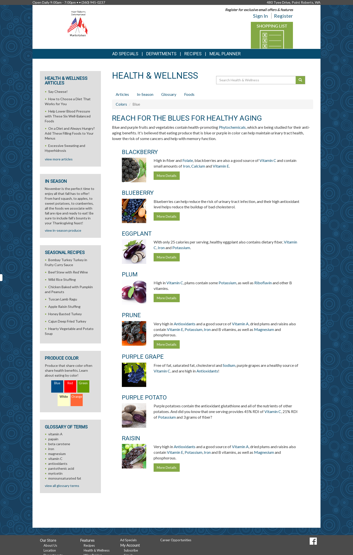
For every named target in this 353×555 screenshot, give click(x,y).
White (64, 396)
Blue (57, 383)
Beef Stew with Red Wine (68, 272)
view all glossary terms (62, 486)
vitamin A (55, 434)
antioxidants (57, 463)
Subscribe (131, 550)
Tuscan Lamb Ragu (62, 299)
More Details (166, 175)
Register (283, 16)
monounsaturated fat (64, 478)
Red (70, 383)
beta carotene (59, 444)
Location (50, 550)
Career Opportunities (175, 540)
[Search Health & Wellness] (256, 80)
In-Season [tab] (145, 94)
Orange (76, 396)
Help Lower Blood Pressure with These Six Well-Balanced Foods (68, 116)
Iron (186, 166)
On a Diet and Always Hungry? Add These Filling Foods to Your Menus (70, 133)
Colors (121, 104)
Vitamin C (267, 160)
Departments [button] (161, 53)
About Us (50, 545)
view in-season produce (63, 230)
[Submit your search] (300, 80)
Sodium (229, 365)
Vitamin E (221, 166)
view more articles (59, 159)
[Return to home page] (78, 23)
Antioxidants (184, 323)
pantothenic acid (61, 468)
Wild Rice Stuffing (62, 279)
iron (51, 449)
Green (83, 383)
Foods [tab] (189, 94)
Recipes (193, 53)
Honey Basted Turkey (65, 314)
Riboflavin (263, 282)
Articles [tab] (122, 94)
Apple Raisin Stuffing (64, 306)
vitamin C (55, 458)
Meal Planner (225, 53)
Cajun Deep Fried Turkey (67, 321)
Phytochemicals (232, 127)
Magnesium (264, 329)
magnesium (57, 454)
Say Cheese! (58, 91)
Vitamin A (240, 323)
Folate (187, 160)
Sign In (260, 16)
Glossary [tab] (168, 94)
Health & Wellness (97, 550)
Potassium (181, 247)
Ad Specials (125, 53)
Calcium (198, 166)
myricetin (55, 473)
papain (53, 439)
